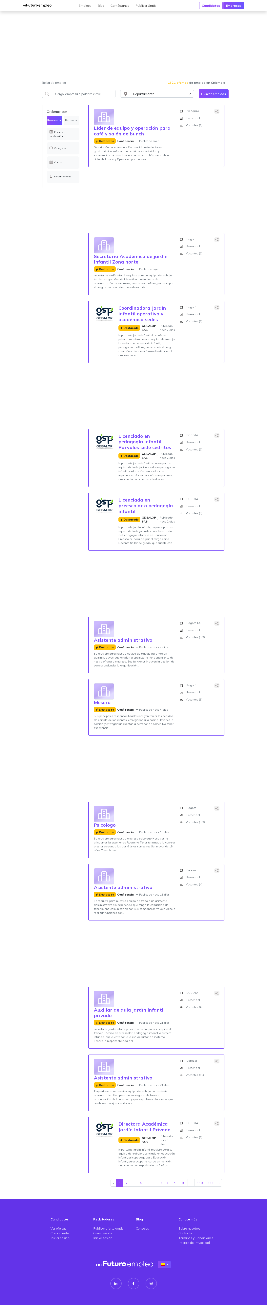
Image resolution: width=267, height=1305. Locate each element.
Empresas (233, 6)
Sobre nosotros (189, 1228)
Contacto (185, 1233)
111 (211, 1183)
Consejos (142, 1228)
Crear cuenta (60, 1233)
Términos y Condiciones (195, 1238)
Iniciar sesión (60, 1238)
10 (183, 1183)
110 (200, 1183)
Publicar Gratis (145, 6)
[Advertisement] (133, 48)
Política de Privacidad (194, 1243)
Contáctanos (120, 6)
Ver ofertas (58, 1228)
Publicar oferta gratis (108, 1228)
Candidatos (211, 6)
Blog (101, 6)
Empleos (85, 6)
